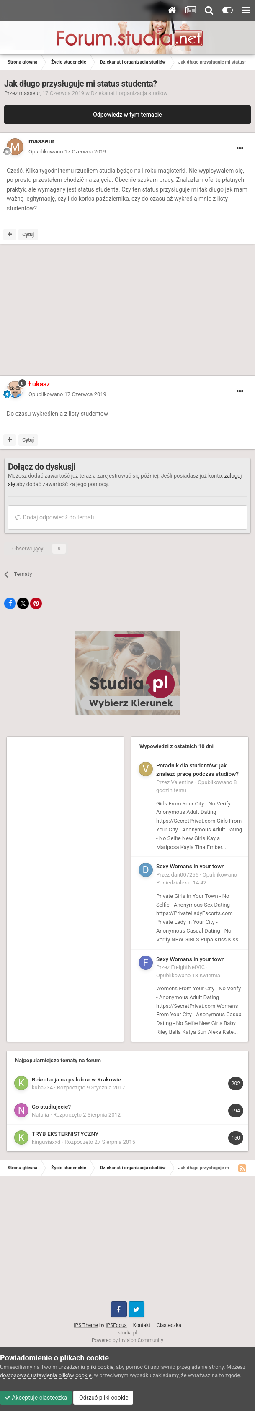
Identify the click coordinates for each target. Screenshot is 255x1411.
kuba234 (42, 1087)
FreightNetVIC (188, 967)
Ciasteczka (169, 1325)
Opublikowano (67, 151)
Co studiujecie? (51, 1106)
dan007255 (184, 875)
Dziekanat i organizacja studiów (129, 93)
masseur (29, 93)
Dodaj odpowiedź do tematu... (57, 517)
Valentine (182, 782)
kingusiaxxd (46, 1142)
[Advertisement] (102, 311)
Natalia (40, 1115)
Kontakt (141, 1325)
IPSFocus (116, 1325)
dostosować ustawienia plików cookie (46, 1375)
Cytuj (28, 235)
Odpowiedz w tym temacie (127, 114)
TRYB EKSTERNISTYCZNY (65, 1133)
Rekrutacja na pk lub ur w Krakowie (76, 1079)
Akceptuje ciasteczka (36, 1397)
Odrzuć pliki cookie (103, 1397)
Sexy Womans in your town (190, 866)
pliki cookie (99, 1367)
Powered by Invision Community (127, 1340)
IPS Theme (86, 1325)
